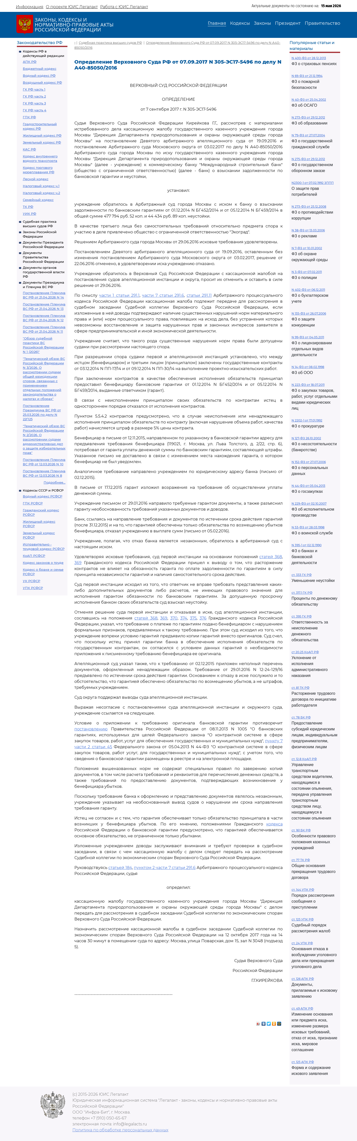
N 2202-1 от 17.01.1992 (307, 420)
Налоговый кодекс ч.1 (41, 186)
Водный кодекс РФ (39, 75)
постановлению (91, 729)
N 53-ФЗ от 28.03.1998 (308, 527)
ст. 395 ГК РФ (302, 616)
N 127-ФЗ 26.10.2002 (306, 438)
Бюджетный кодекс (39, 69)
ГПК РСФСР (33, 503)
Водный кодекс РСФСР (42, 496)
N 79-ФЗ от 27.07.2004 (308, 135)
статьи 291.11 (199, 295)
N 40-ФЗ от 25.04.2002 (309, 99)
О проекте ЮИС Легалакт (72, 6)
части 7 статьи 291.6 (163, 295)
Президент (288, 23)
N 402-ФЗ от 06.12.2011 (308, 290)
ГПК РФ (29, 117)
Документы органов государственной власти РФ (43, 272)
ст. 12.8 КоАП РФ (304, 759)
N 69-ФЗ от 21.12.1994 (307, 76)
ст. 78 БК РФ (301, 717)
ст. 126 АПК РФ (303, 979)
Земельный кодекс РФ (42, 142)
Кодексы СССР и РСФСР (43, 490)
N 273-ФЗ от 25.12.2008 (309, 206)
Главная (217, 23)
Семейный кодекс (38, 200)
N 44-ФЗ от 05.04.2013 (308, 486)
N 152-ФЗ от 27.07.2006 (309, 462)
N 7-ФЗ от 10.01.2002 (307, 248)
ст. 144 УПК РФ (303, 890)
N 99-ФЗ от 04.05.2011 (308, 337)
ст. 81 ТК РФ (300, 688)
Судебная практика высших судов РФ (110, 43)
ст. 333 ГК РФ (302, 575)
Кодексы (240, 23)
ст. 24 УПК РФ (302, 943)
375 (193, 618)
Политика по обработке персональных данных (120, 1130)
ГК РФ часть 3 (34, 103)
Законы (262, 23)
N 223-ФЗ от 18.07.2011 (308, 385)
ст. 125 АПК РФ (303, 1062)
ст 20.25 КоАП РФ (305, 652)
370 (174, 618)
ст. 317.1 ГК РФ (302, 593)
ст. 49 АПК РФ (302, 1008)
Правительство (322, 23)
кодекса (274, 824)
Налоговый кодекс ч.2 (41, 193)
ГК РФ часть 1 (34, 89)
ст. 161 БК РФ (301, 830)
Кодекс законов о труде (43, 563)
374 (183, 618)
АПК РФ (29, 62)
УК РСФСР (31, 581)
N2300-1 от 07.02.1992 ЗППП (313, 183)
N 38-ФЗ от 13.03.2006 (308, 230)
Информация (29, 6)
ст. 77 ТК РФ (301, 860)
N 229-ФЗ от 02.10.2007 (309, 503)
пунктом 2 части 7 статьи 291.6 (165, 867)
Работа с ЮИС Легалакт (124, 6)
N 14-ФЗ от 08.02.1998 (308, 367)
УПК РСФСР (33, 588)
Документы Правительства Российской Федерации (43, 257)
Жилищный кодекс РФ (42, 135)
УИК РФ (29, 214)
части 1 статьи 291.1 (119, 295)
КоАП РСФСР (34, 556)
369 (78, 562)
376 (203, 618)
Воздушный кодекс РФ (42, 82)
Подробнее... (54, 482)
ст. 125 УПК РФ (303, 919)
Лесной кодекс (35, 179)
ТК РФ (28, 207)
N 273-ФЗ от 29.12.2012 (308, 117)
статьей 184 (120, 867)
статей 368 (270, 556)
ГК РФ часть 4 (34, 110)
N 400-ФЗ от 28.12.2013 (309, 58)
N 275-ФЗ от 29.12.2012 (308, 159)
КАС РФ (29, 149)
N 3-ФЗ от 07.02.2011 (307, 272)
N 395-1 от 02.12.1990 (307, 545)
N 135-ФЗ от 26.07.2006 (309, 313)
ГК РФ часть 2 (34, 96)
